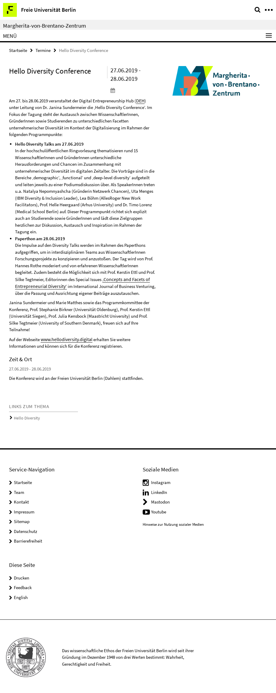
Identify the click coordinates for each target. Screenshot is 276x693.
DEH (140, 100)
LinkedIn (159, 490)
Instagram (160, 480)
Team (19, 490)
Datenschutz (25, 529)
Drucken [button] (21, 576)
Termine (43, 50)
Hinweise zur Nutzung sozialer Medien (173, 522)
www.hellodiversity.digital (65, 338)
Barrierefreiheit (28, 539)
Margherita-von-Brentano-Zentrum (44, 25)
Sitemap (21, 519)
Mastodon (160, 500)
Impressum (24, 510)
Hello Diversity (25, 416)
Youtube (158, 510)
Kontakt (21, 500)
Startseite (18, 50)
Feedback (23, 585)
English (21, 595)
